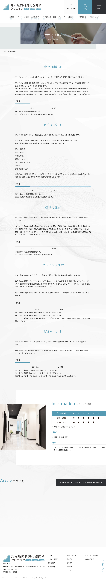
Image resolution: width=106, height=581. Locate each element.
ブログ (69, 571)
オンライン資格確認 (91, 555)
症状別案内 (51, 563)
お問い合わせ (89, 559)
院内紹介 (69, 559)
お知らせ (69, 567)
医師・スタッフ (71, 555)
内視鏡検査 (51, 567)
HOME (50, 555)
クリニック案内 (53, 559)
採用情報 (69, 563)
